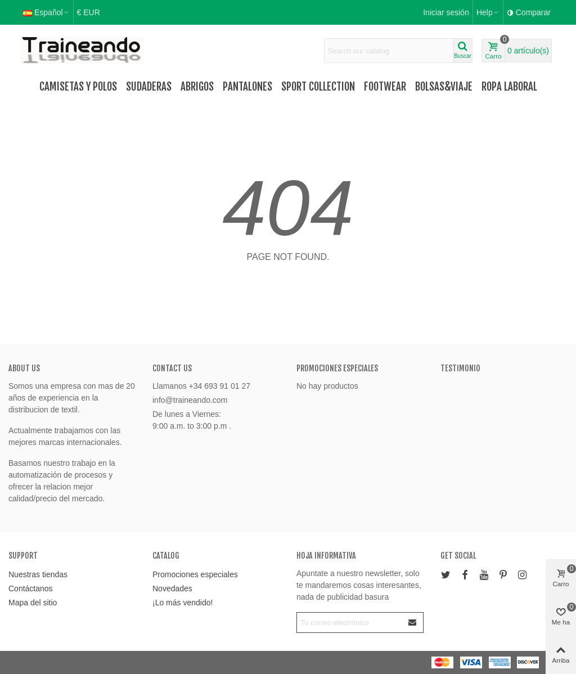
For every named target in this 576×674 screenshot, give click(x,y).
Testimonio (460, 368)
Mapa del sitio (32, 602)
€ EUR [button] (88, 12)
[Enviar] (413, 622)
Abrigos (197, 86)
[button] (488, 12)
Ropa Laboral (509, 86)
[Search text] (389, 50)
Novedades (172, 588)
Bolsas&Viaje (443, 86)
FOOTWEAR (385, 86)
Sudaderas (149, 86)
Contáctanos (30, 588)
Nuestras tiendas (38, 574)
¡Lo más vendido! (182, 602)
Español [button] (46, 12)
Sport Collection (318, 86)
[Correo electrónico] (350, 622)
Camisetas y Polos (78, 86)
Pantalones (247, 86)
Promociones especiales (337, 368)
